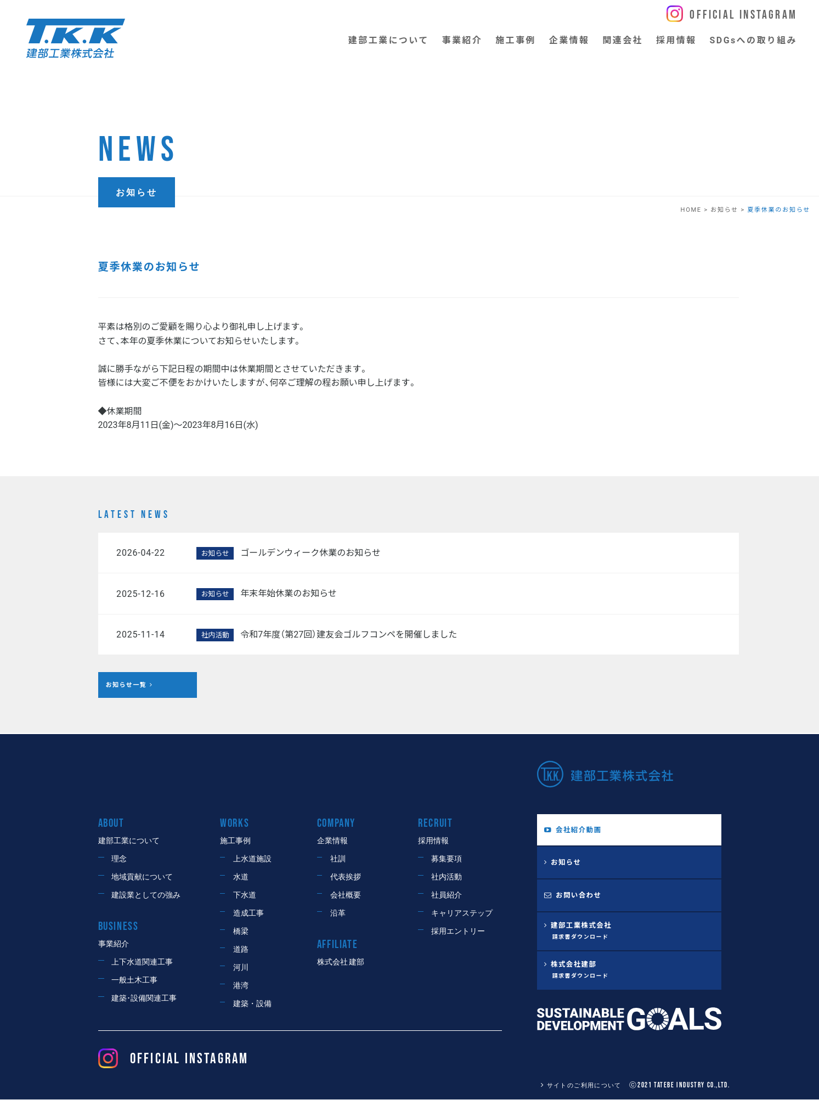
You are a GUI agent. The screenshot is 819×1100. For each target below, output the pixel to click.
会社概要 (345, 895)
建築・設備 (252, 1003)
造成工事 (248, 913)
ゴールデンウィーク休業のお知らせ (310, 553)
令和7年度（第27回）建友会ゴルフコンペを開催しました (348, 634)
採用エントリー (458, 931)
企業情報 (332, 840)
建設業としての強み (145, 895)
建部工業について (129, 840)
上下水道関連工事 (142, 962)
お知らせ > (728, 209)
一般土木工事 (134, 980)
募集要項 (446, 859)
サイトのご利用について (577, 1085)
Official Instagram (743, 15)
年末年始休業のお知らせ (288, 593)
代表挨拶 (345, 877)
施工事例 (235, 840)
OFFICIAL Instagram (173, 1059)
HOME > (695, 209)
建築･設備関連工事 (144, 998)
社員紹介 (446, 895)
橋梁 (240, 931)
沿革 (338, 913)
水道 (240, 877)
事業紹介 (113, 944)
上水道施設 (252, 859)
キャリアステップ (462, 913)
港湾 (240, 985)
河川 (240, 967)
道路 (240, 949)
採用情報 (433, 840)
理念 (119, 859)
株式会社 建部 (340, 962)
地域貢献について (142, 877)
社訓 (338, 859)
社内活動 (446, 877)
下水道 (244, 895)
